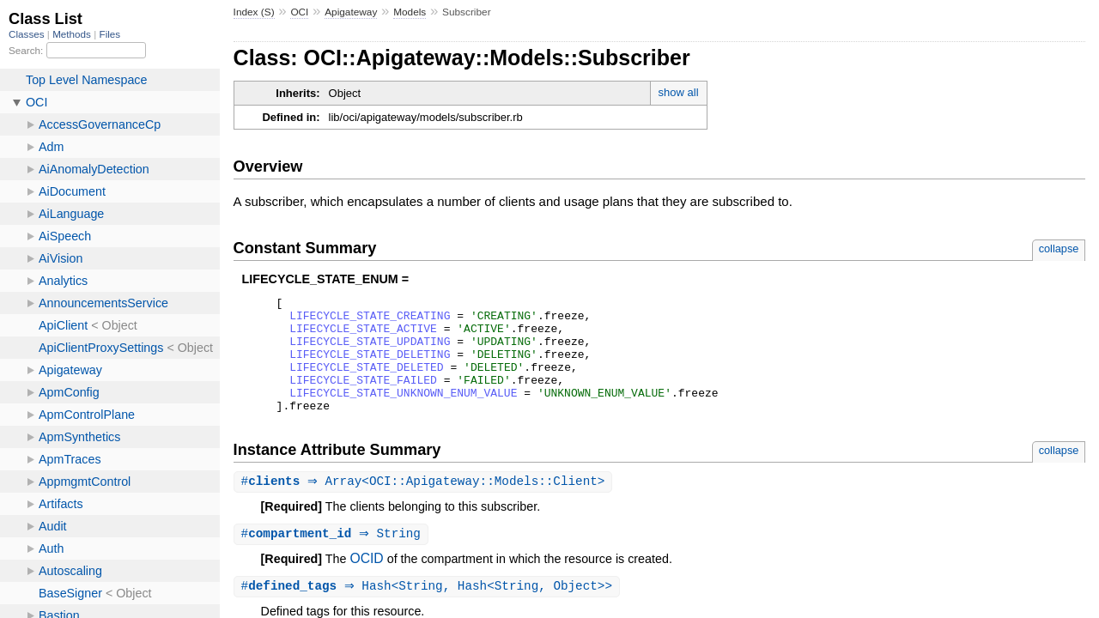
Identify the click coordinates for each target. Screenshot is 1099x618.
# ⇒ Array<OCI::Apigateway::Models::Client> (425, 505)
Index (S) (254, 12)
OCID (366, 583)
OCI (299, 12)
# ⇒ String (333, 558)
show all (679, 92)
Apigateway (351, 12)
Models (409, 12)
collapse (1059, 248)
